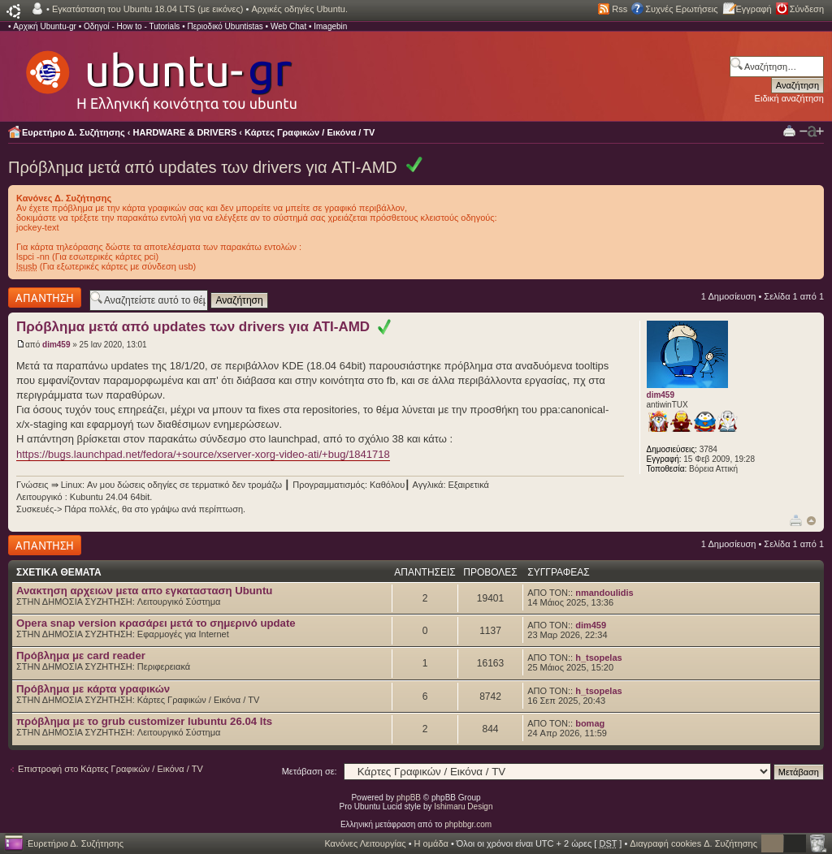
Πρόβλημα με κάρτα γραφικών (93, 689)
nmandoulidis (604, 592)
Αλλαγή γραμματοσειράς (812, 131)
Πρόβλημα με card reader (80, 655)
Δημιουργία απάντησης (44, 297)
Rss (619, 9)
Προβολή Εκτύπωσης (789, 130)
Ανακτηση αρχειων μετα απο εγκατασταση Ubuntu (144, 590)
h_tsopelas (598, 657)
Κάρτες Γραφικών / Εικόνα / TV (310, 132)
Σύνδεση (807, 9)
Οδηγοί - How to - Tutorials (132, 26)
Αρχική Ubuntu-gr (44, 26)
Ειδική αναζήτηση (789, 98)
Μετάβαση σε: (309, 771)
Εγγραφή (754, 9)
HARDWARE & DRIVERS (185, 132)
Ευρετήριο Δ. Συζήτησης (73, 132)
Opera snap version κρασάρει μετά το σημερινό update (156, 623)
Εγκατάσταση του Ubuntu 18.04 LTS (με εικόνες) (147, 9)
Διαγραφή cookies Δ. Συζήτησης (693, 843)
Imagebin (330, 26)
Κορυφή (811, 520)
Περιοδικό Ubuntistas (224, 26)
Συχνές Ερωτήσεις (681, 9)
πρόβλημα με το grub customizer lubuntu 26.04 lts (144, 721)
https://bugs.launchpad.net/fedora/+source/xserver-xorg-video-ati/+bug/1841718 (203, 454)
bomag (589, 723)
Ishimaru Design (463, 806)
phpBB (408, 797)
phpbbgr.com (468, 824)
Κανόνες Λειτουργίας (364, 843)
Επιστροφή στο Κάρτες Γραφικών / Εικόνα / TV (110, 769)
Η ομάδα (431, 843)
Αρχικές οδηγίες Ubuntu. (299, 9)
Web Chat (288, 26)
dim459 (56, 344)
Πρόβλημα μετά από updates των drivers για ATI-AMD (202, 167)
